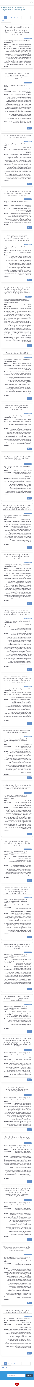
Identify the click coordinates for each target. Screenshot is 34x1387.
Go (29, 128)
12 (3, 21)
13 (6, 21)
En (31, 2)
